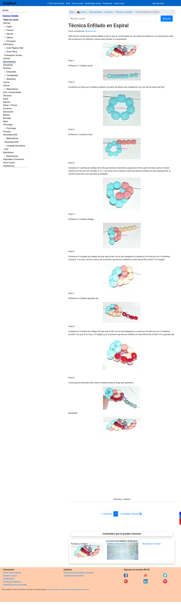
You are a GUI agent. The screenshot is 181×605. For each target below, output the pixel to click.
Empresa (7, 68)
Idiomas (6, 23)
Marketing (10, 79)
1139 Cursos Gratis (56, 3)
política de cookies (82, 589)
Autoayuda (8, 65)
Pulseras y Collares (124, 12)
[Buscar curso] (112, 19)
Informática (8, 44)
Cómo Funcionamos (12, 572)
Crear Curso (119, 3)
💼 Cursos (81, 12)
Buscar (167, 18)
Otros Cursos (9, 162)
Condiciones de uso (53, 589)
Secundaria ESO (10, 135)
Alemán (9, 34)
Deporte (6, 102)
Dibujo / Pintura (10, 105)
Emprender (11, 72)
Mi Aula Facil (158, 3)
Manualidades (9, 62)
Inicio (5, 10)
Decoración (8, 112)
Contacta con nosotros (73, 575)
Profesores (107, 3)
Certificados (8, 579)
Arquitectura (8, 166)
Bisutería (109, 12)
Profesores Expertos (12, 582)
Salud (5, 99)
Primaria (7, 131)
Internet (6, 58)
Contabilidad (12, 75)
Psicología (7, 124)
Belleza (6, 115)
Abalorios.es (90, 31)
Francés (9, 30)
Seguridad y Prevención (13, 159)
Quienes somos (10, 575)
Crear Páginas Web (14, 48)
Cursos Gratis (10, 15)
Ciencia (6, 85)
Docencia (7, 108)
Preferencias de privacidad (15, 585)
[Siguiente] (131, 514)
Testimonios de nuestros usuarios (78, 572)
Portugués (11, 41)
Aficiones (7, 95)
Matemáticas (12, 89)
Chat (68, 3)
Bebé (5, 121)
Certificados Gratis (92, 3)
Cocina (6, 82)
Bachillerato (8, 152)
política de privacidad (68, 589)
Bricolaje (7, 118)
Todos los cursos (10, 20)
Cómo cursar (77, 3)
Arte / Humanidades (12, 92)
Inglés (9, 26)
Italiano (9, 37)
